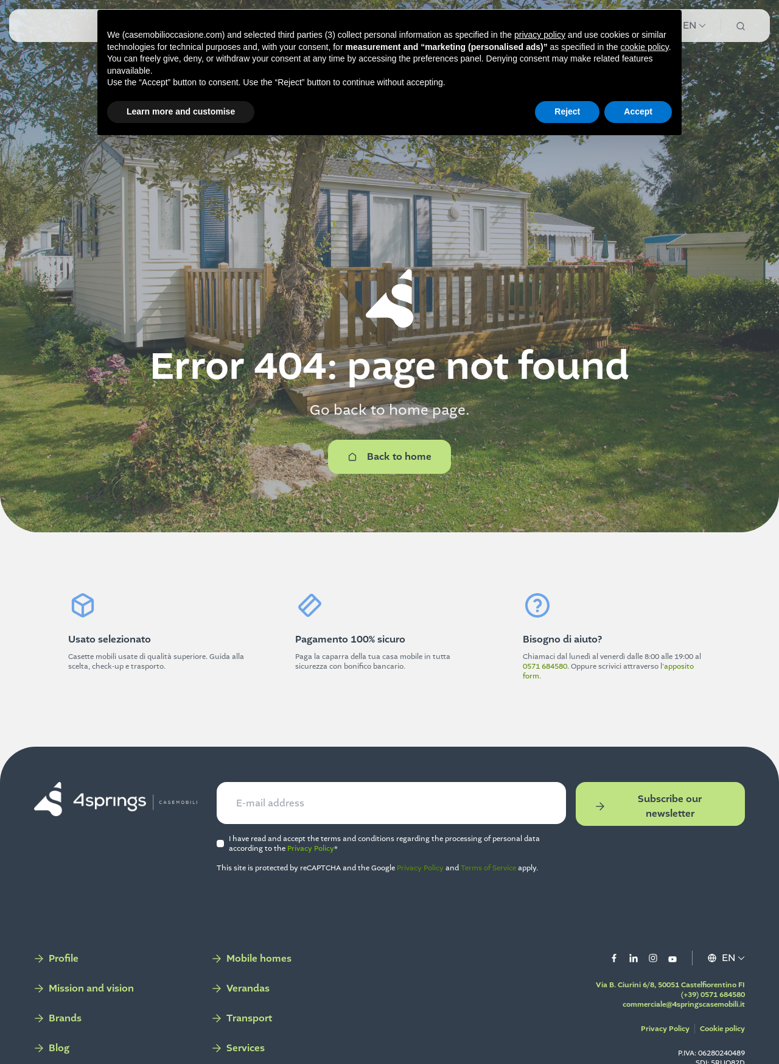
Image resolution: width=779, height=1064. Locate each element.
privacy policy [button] (539, 35)
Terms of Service (491, 871)
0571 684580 (545, 666)
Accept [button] (638, 111)
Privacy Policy (313, 852)
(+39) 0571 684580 (708, 998)
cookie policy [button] (645, 47)
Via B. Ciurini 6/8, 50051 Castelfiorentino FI (665, 988)
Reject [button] (567, 111)
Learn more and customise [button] (181, 111)
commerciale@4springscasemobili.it (679, 1008)
